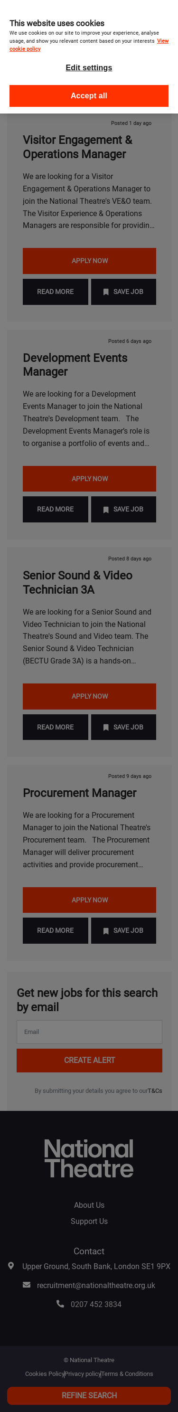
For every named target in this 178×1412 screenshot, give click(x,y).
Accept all (89, 89)
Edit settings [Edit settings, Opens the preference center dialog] (89, 61)
